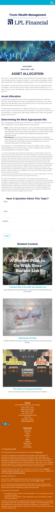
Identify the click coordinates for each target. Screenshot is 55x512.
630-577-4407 (27, 38)
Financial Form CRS (10, 449)
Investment (27, 432)
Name (5, 201)
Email (5, 211)
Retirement (27, 430)
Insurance (27, 435)
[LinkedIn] (27, 34)
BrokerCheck (38, 452)
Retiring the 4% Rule (27, 338)
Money (27, 439)
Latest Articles (27, 443)
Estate (27, 433)
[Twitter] (25, 34)
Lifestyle (27, 441)
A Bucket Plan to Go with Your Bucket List (27, 287)
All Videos (27, 445)
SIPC (42, 481)
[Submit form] (7, 236)
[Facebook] (29, 34)
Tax (27, 437)
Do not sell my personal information (14, 473)
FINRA (37, 481)
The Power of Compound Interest (27, 389)
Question (5, 221)
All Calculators (27, 447)
